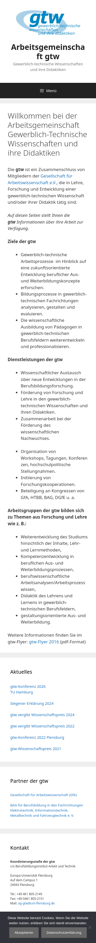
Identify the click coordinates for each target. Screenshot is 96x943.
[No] (89, 927)
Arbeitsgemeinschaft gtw (48, 51)
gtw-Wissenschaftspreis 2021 (35, 748)
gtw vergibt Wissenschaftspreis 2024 (42, 714)
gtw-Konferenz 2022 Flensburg (37, 737)
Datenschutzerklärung (64, 932)
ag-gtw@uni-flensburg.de (36, 903)
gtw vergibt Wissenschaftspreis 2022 (42, 725)
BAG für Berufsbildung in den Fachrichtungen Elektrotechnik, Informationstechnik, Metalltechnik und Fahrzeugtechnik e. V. (46, 810)
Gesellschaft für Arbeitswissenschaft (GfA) (43, 795)
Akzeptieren (24, 932)
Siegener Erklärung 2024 (32, 703)
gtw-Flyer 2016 (44, 642)
